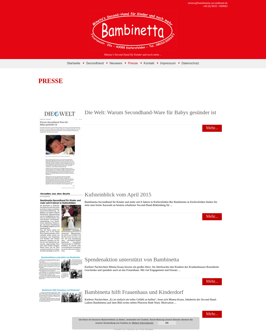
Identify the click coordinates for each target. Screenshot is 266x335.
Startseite (73, 63)
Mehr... (212, 127)
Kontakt (149, 63)
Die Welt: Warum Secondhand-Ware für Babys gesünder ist (150, 112)
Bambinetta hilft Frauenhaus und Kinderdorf (134, 292)
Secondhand (95, 63)
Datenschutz (190, 63)
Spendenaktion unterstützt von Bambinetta (132, 259)
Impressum (168, 63)
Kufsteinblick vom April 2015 (118, 194)
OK (167, 323)
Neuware (116, 63)
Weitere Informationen (143, 323)
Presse (133, 63)
